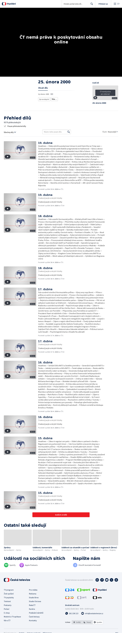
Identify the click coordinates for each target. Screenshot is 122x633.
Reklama (32, 593)
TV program (9, 590)
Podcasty (7, 605)
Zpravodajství (43, 99)
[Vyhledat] (68, 132)
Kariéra (32, 609)
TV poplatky (9, 597)
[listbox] (87, 622)
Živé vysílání (9, 593)
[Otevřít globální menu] (116, 4)
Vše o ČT (7, 620)
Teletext (7, 601)
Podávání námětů (36, 613)
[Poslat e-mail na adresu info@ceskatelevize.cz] (92, 613)
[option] (77, 622)
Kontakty (33, 620)
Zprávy (54, 99)
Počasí (6, 609)
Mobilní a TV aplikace (12, 616)
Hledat (91, 4)
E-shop (7, 613)
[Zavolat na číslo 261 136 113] (71, 613)
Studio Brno (34, 597)
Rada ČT (32, 605)
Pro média (33, 590)
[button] (105, 93)
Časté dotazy (34, 616)
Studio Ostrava (35, 601)
